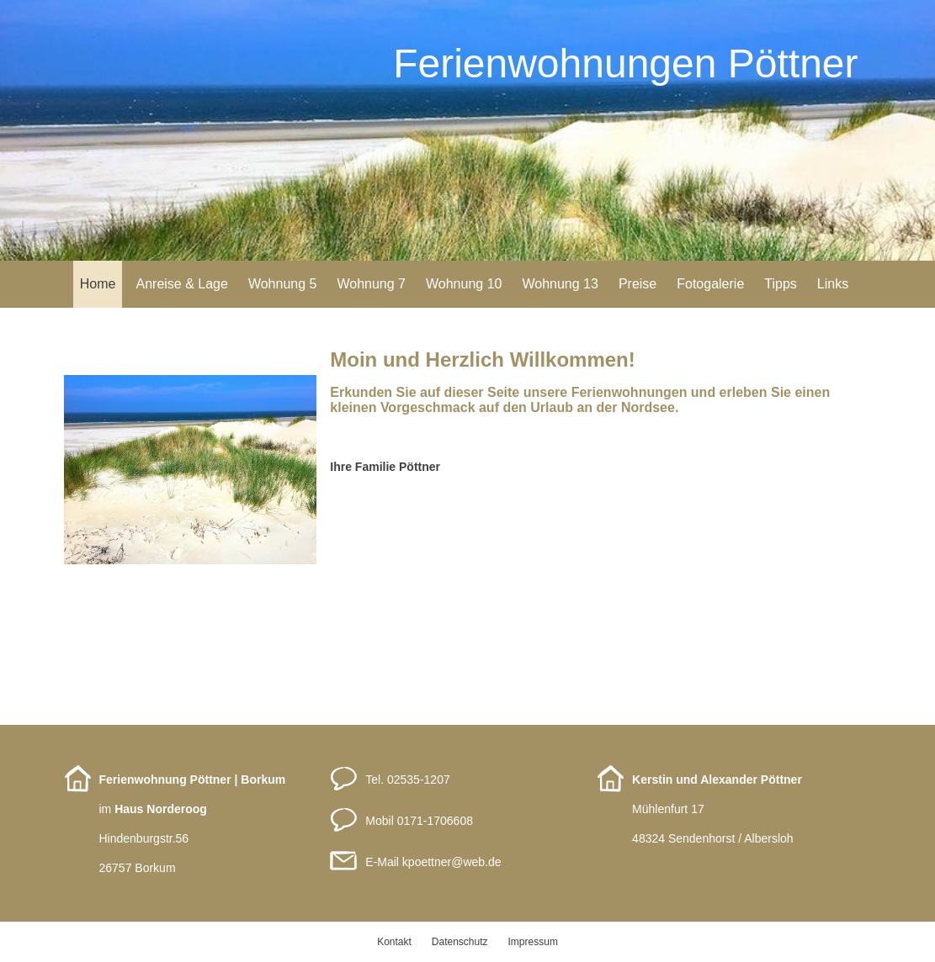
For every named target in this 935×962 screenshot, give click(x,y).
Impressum (533, 942)
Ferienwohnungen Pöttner (625, 63)
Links (832, 284)
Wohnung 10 (464, 284)
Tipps (780, 284)
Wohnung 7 (371, 284)
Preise (637, 284)
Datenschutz (460, 942)
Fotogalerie (710, 284)
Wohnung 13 (560, 284)
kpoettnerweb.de (452, 862)
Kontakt (394, 942)
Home (98, 284)
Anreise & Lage (181, 284)
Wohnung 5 (282, 284)
